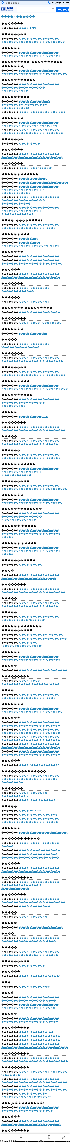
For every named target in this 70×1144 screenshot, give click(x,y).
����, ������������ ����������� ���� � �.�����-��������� (30, 779)
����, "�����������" (39, 765)
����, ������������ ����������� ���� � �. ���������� (30, 402)
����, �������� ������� (43, 670)
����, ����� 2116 (33, 416)
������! (63, 9)
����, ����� (30, 564)
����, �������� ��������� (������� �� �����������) (25, 104)
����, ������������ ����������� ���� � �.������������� (30, 516)
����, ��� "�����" (35, 168)
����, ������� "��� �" (39, 976)
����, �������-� (34, 906)
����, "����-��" (33, 178)
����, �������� (34, 301)
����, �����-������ (38, 814)
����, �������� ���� (39, 312)
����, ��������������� (43, 638)
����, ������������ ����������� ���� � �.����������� (30, 471)
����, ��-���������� (39, 850)
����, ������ (32, 965)
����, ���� (29, 143)
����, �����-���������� (43, 832)
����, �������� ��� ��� (42, 111)
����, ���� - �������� (40, 322)
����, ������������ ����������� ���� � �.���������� (30, 885)
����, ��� (28, 238)
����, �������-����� (39, 1036)
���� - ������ (18, 16)
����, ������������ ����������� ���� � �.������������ (30, 210)
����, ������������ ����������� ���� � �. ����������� (30, 87)
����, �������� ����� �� (43, 182)
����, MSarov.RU (31, 810)
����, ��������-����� (41, 927)
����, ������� (33, 333)
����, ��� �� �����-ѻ (38, 800)
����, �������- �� (36, 1032)
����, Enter (27, 28)
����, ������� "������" (41, 634)
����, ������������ (39, 256)
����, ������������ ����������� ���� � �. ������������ (30, 189)
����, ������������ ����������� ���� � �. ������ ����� (31, 533)
